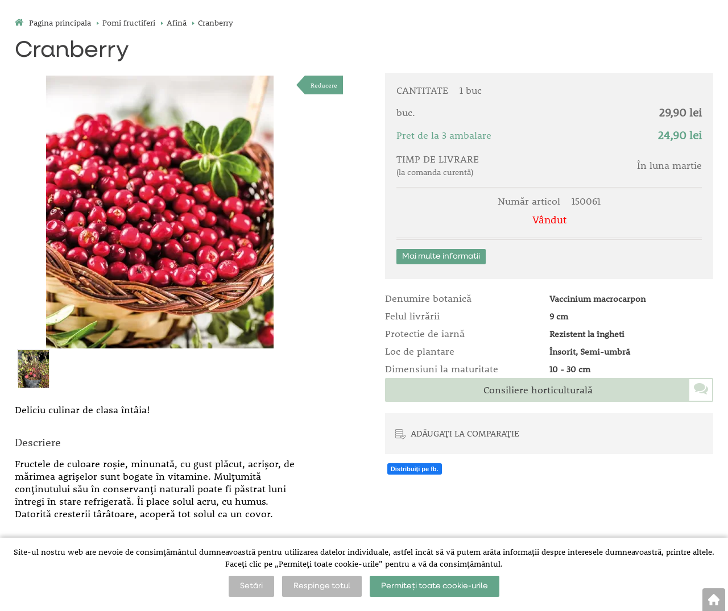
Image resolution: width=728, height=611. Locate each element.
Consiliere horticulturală (538, 390)
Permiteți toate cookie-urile (434, 586)
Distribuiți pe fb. (415, 468)
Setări (251, 586)
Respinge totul (321, 586)
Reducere (324, 85)
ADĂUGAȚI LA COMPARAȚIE (465, 433)
